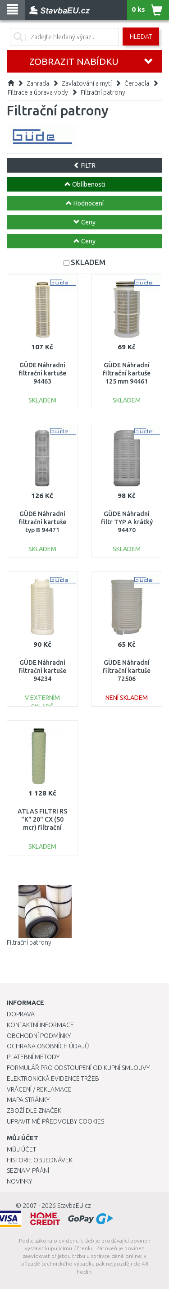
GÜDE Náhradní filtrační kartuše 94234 (42, 670)
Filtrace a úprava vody (38, 92)
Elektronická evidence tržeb (53, 1078)
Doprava (21, 1014)
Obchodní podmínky (39, 1035)
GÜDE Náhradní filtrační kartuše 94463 (42, 373)
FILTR (84, 165)
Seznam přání (28, 1170)
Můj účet (21, 1149)
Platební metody (33, 1056)
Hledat (141, 36)
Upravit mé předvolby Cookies (55, 1121)
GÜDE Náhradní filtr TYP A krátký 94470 (127, 522)
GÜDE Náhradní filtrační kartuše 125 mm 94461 (127, 373)
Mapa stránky (28, 1099)
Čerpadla (136, 83)
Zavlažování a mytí (87, 83)
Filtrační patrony (103, 92)
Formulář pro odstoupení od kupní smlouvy (78, 1067)
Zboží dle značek (34, 1110)
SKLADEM (88, 262)
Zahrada (38, 83)
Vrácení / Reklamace (39, 1089)
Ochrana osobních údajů (48, 1046)
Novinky (19, 1181)
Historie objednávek (40, 1160)
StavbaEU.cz (74, 1205)
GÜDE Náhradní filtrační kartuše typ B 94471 (42, 522)
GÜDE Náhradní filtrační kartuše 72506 (127, 670)
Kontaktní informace (40, 1024)
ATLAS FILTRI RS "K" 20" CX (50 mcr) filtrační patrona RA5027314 (42, 828)
